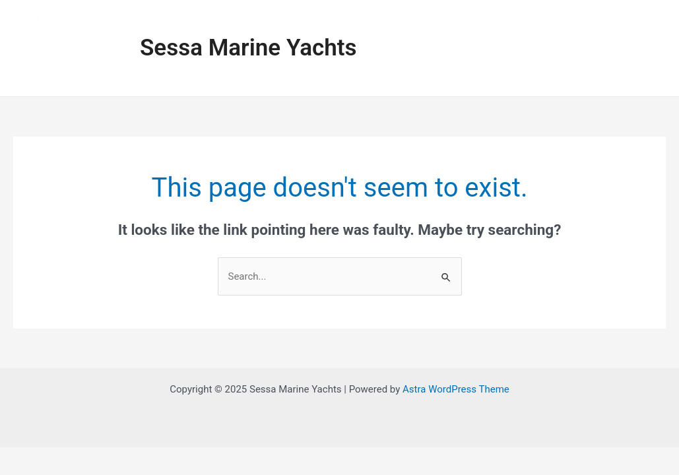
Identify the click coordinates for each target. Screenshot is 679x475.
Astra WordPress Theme (456, 389)
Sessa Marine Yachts (248, 47)
